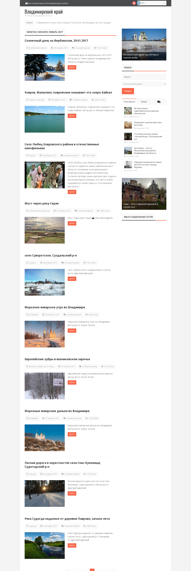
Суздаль (32, 260)
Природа (40, 99)
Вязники (33, 362)
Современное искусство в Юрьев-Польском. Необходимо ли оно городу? (73, 22)
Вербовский (34, 48)
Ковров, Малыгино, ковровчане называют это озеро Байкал (68, 91)
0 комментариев (82, 48)
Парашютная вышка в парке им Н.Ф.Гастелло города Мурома (148, 164)
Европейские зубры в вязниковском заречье (57, 355)
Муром (44, 48)
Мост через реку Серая (42, 202)
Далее (72, 67)
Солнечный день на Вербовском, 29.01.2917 (56, 40)
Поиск (128, 90)
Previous (70, 564)
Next (112, 564)
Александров (35, 209)
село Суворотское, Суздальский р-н (51, 253)
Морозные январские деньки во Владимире (57, 406)
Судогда (32, 468)
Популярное (129, 101)
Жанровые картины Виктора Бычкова (148, 123)
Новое (144, 101)
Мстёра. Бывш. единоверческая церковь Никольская (146, 111)
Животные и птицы (45, 362)
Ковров (32, 99)
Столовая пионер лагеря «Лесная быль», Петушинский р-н (148, 136)
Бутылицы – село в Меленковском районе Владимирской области (145, 150)
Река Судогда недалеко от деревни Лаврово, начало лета (67, 512)
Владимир (33, 311)
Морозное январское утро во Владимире (55, 304)
